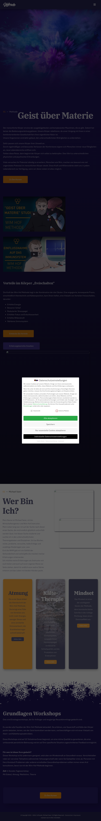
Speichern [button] (50, 424)
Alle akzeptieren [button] (50, 418)
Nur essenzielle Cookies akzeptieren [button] (50, 430)
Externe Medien (62, 411)
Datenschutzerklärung (40, 404)
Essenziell (35, 411)
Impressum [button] (61, 441)
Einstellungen (28, 406)
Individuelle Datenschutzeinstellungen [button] (50, 436)
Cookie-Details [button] (41, 441)
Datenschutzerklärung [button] (51, 441)
